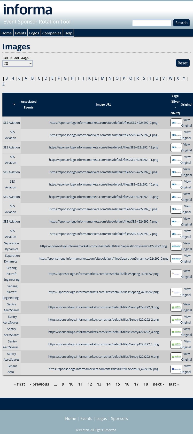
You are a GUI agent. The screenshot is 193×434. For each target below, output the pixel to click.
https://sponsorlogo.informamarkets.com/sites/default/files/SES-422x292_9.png (103, 123)
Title (11, 104)
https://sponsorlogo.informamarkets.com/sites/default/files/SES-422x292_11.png (103, 160)
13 (99, 384)
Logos (34, 33)
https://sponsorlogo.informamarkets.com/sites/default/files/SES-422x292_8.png (103, 172)
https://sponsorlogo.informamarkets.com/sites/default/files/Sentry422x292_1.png (103, 344)
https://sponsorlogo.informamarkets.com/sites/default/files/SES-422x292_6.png (103, 209)
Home (6, 33)
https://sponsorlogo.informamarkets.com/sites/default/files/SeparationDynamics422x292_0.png (103, 258)
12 (90, 384)
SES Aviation (11, 123)
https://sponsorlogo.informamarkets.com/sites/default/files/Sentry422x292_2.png (103, 320)
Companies (51, 33)
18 (146, 384)
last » (174, 384)
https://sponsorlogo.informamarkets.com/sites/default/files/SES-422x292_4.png (103, 135)
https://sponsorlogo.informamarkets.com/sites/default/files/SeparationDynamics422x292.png (103, 246)
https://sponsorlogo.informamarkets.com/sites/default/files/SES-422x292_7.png (103, 221)
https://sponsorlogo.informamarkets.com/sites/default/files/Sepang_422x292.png (104, 274)
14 (108, 384)
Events (20, 33)
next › (158, 384)
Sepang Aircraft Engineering (12, 274)
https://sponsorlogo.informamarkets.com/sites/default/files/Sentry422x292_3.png (103, 307)
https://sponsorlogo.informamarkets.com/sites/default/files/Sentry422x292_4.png (103, 332)
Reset (183, 63)
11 (80, 384)
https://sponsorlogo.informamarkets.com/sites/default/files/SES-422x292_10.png (103, 184)
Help (68, 33)
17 (136, 384)
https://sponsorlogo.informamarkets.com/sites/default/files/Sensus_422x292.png (103, 369)
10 (71, 384)
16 (127, 384)
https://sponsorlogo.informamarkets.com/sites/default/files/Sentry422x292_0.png (103, 357)
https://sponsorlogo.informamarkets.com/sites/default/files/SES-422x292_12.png (103, 147)
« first (19, 384)
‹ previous (39, 384)
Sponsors (119, 418)
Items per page (16, 57)
